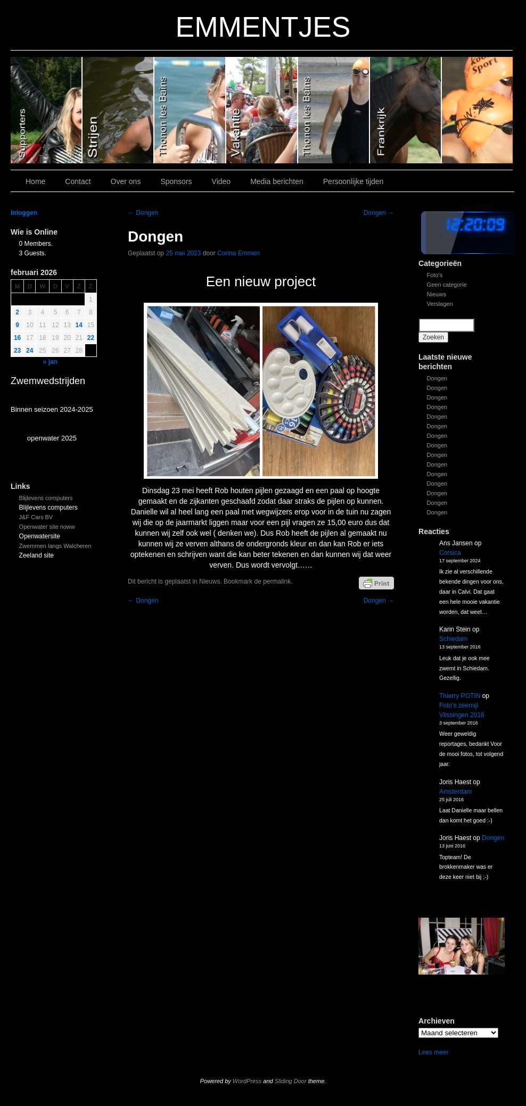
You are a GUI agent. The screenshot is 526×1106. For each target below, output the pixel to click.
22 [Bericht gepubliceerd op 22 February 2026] (90, 338)
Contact (78, 181)
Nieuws (436, 294)
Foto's (435, 275)
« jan (50, 361)
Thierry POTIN (459, 696)
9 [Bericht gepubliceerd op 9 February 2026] (17, 325)
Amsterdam (455, 791)
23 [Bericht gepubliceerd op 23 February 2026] (17, 350)
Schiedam (453, 639)
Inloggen (24, 213)
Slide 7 (477, 110)
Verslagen (440, 304)
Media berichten (276, 181)
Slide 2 (334, 110)
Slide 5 (118, 110)
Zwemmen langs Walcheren (55, 546)
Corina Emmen (238, 253)
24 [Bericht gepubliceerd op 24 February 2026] (29, 350)
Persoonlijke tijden (353, 181)
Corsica (450, 552)
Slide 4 (190, 110)
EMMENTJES (263, 27)
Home (35, 181)
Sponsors (176, 181)
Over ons (126, 181)
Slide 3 (262, 110)
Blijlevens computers (46, 498)
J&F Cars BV (36, 517)
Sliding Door (291, 1081)
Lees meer (433, 1052)
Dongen (437, 378)
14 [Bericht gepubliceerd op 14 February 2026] (79, 325)
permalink (277, 581)
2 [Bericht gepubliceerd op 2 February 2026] (17, 312)
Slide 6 (47, 110)
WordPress (247, 1081)
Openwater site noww (47, 526)
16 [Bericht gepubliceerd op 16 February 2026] (17, 338)
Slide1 (406, 110)
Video (221, 181)
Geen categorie (447, 284)
